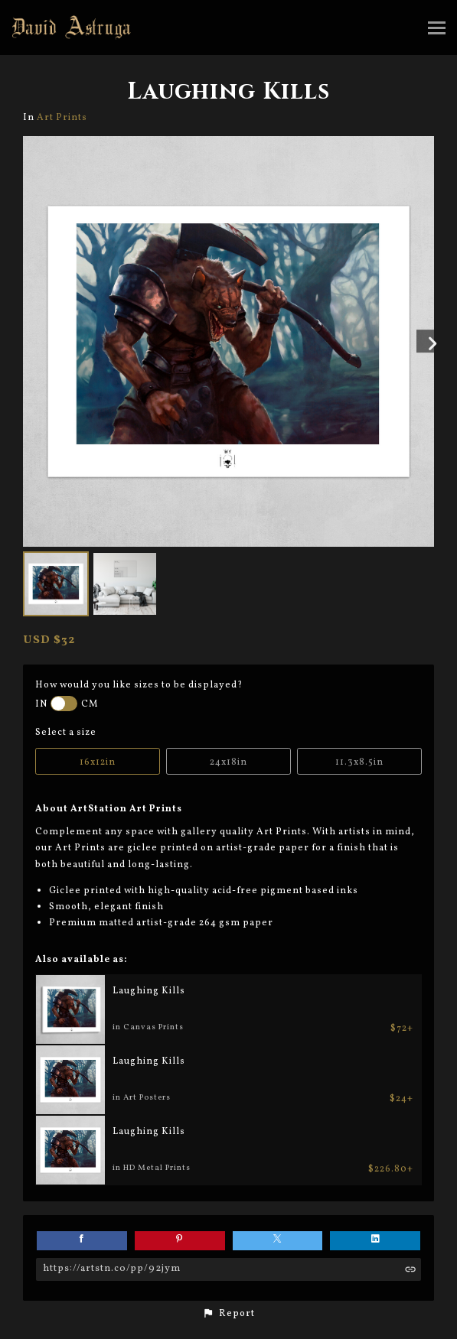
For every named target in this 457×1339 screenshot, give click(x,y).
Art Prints (62, 117)
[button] (228, 1313)
